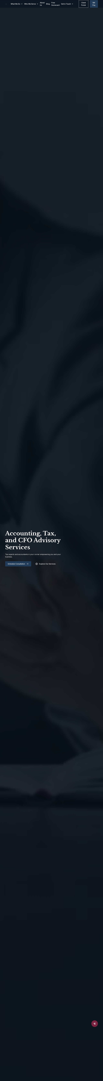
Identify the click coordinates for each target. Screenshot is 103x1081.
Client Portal (83, 4)
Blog (48, 4)
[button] (16, 4)
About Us (42, 4)
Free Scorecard (55, 4)
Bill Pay (93, 4)
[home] (6, 4)
